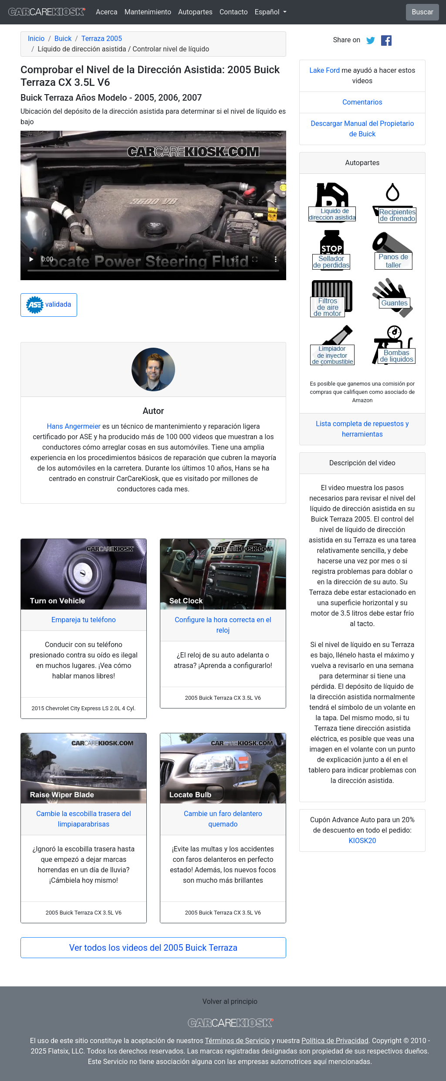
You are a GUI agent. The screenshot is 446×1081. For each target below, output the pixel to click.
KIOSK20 (362, 841)
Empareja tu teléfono (83, 620)
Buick (62, 38)
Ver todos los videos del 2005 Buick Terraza (153, 947)
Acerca (107, 12)
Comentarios (362, 102)
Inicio (36, 38)
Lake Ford (324, 70)
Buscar (422, 12)
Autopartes (195, 12)
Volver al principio (230, 1001)
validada (48, 305)
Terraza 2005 (101, 38)
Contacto (234, 12)
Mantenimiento (148, 12)
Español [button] (268, 12)
